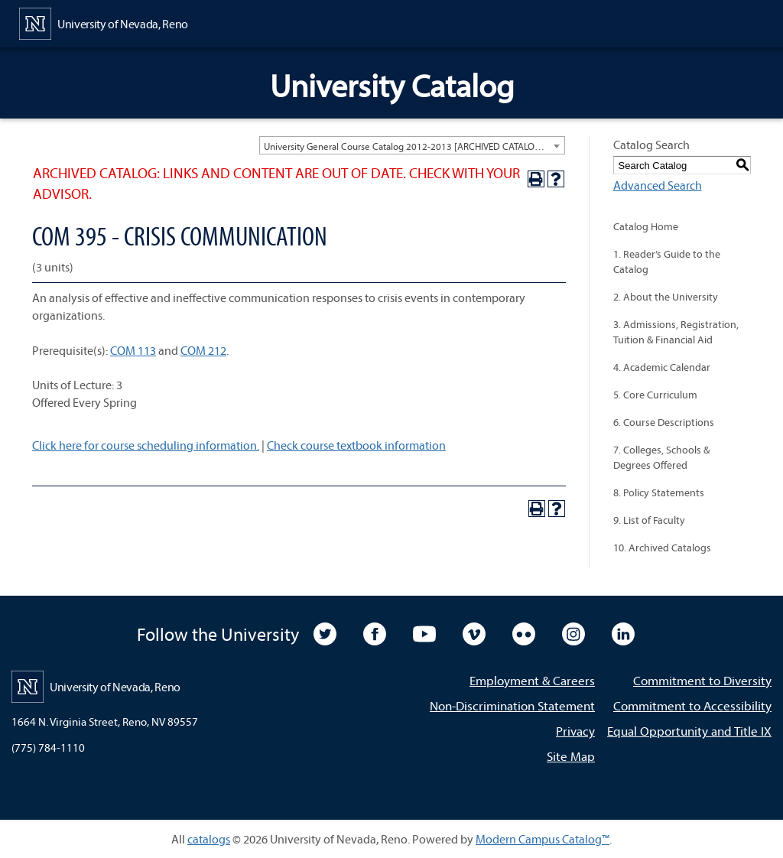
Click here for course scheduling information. (145, 445)
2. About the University (665, 297)
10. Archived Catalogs (662, 547)
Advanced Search (657, 185)
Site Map (571, 756)
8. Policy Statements (658, 492)
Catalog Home (645, 226)
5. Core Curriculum (655, 394)
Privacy (575, 731)
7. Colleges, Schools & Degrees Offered (661, 457)
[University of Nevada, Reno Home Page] (103, 22)
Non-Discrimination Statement (512, 705)
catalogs (208, 839)
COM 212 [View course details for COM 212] (203, 350)
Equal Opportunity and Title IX (689, 731)
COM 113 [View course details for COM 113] (133, 350)
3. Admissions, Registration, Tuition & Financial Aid (676, 331)
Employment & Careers (532, 680)
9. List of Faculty (649, 520)
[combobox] (412, 145)
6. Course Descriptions (663, 422)
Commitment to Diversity (702, 680)
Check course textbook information (356, 445)
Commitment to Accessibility (692, 705)
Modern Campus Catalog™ (542, 839)
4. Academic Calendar (661, 367)
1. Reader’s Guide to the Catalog (666, 261)
